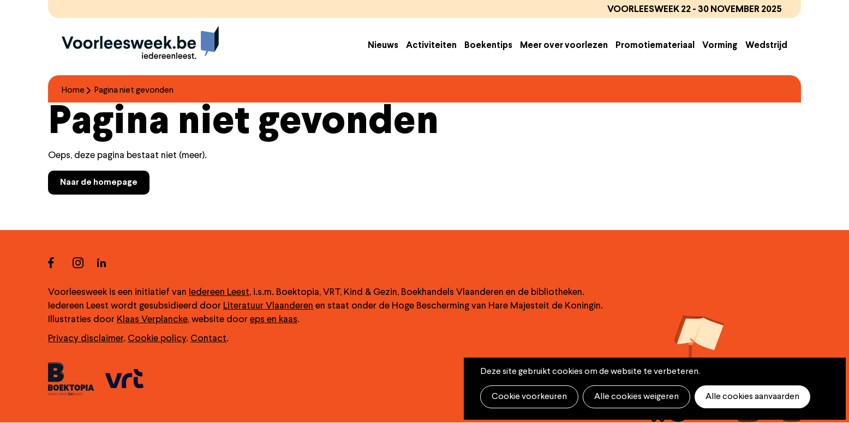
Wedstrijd (766, 45)
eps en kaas (273, 319)
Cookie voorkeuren (529, 396)
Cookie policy (157, 338)
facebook (60, 262)
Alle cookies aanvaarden (752, 396)
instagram (85, 262)
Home (73, 90)
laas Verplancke (155, 319)
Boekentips (488, 45)
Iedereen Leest (219, 292)
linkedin (109, 262)
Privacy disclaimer (85, 338)
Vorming (720, 45)
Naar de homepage (98, 182)
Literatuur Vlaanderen (268, 306)
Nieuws (383, 45)
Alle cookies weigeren (636, 396)
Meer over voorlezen (564, 45)
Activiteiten (431, 45)
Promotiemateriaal (655, 45)
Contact (208, 338)
